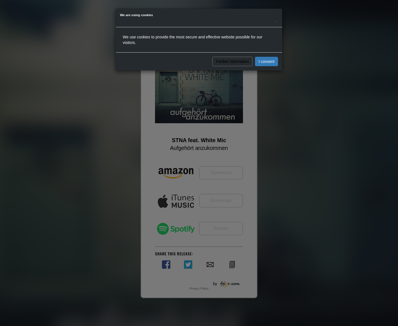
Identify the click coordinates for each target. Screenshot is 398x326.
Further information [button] (232, 61)
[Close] (276, 20)
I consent (266, 61)
